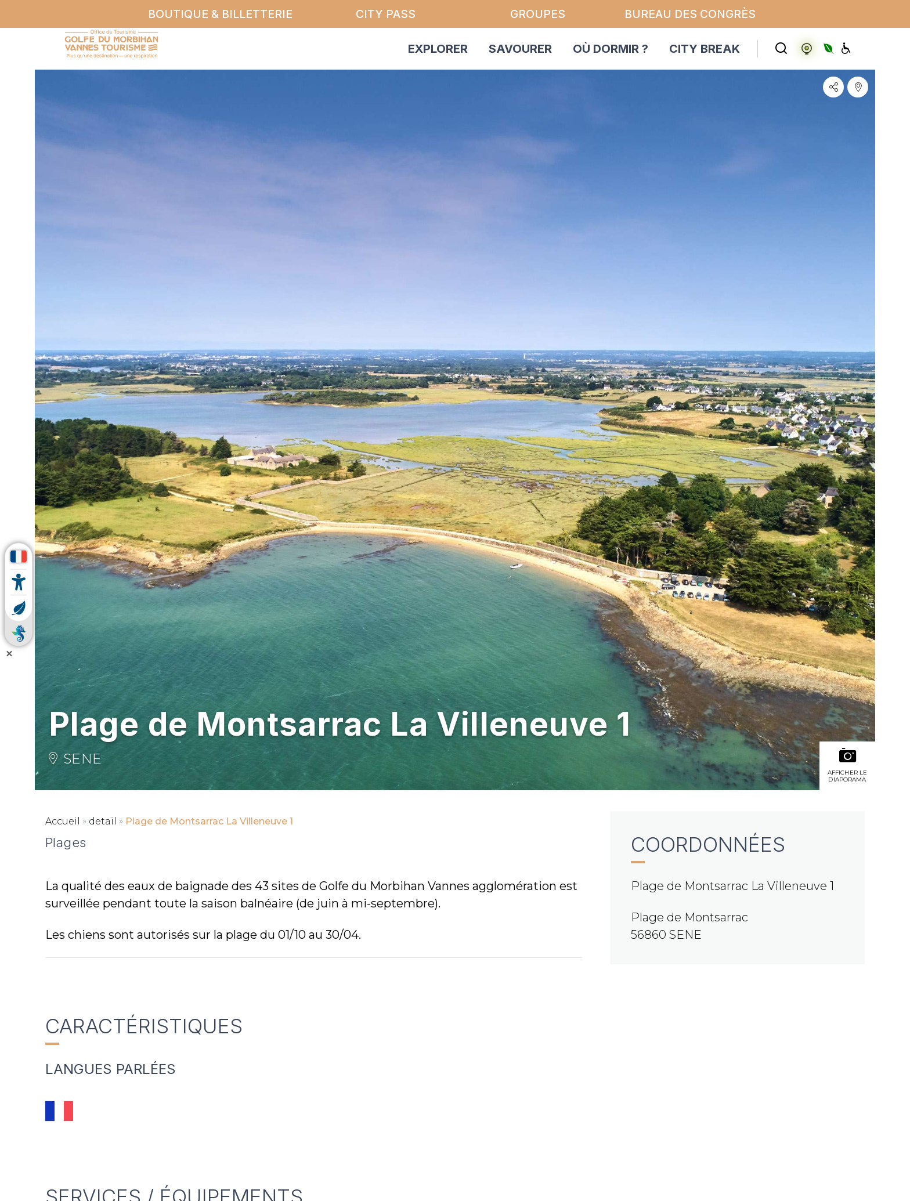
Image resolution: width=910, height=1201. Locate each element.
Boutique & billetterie (220, 14)
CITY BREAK (704, 49)
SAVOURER (520, 49)
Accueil (62, 821)
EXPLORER (438, 49)
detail (103, 821)
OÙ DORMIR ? (610, 49)
